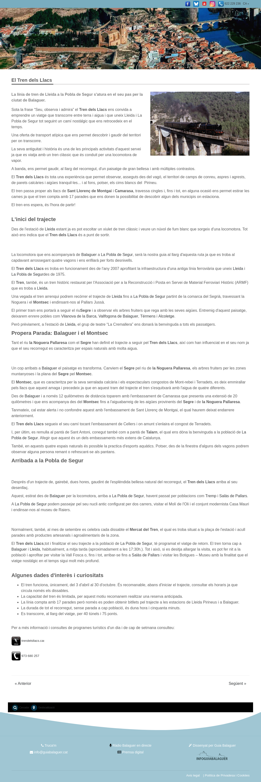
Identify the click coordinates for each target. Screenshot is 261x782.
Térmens (147, 316)
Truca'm (48, 745)
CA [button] (245, 3)
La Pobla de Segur (117, 255)
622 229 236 (229, 4)
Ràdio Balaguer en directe (130, 745)
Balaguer (89, 255)
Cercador (20, 707)
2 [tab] (134, 63)
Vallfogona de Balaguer (118, 316)
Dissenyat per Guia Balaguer (212, 745)
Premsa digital (130, 752)
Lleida (50, 229)
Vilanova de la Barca (78, 316)
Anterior (23, 683)
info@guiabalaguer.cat (48, 752)
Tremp (210, 496)
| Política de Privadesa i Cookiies (226, 775)
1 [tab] (127, 63)
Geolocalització (42, 707)
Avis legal (193, 775)
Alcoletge (166, 316)
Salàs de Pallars (233, 496)
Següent (237, 683)
